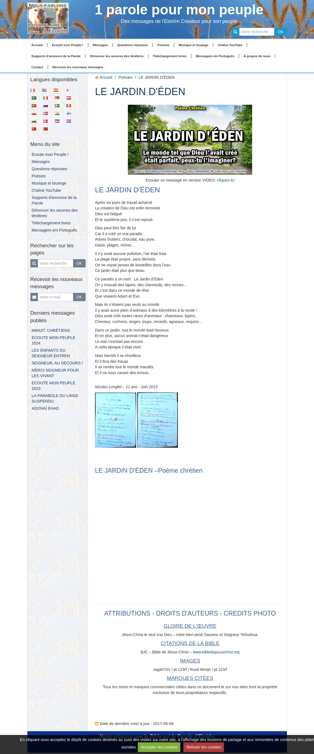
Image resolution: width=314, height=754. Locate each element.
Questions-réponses (132, 45)
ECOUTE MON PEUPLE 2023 (53, 386)
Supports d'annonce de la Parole (56, 56)
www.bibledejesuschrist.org (216, 652)
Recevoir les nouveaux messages (77, 67)
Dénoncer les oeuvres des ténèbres (117, 56)
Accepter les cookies (159, 747)
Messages (100, 45)
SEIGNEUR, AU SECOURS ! (57, 363)
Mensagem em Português (215, 56)
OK (280, 32)
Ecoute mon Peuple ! (67, 45)
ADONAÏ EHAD (45, 408)
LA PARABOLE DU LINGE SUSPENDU (55, 398)
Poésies (163, 45)
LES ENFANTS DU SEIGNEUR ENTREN (51, 353)
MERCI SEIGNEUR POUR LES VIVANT (55, 373)
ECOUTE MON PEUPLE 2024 (53, 340)
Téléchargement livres (170, 56)
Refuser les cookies (203, 747)
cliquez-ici (225, 180)
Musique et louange (194, 45)
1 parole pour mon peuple (179, 9)
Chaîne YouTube (230, 45)
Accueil (37, 45)
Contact (37, 67)
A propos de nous (257, 56)
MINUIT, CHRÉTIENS (51, 330)
